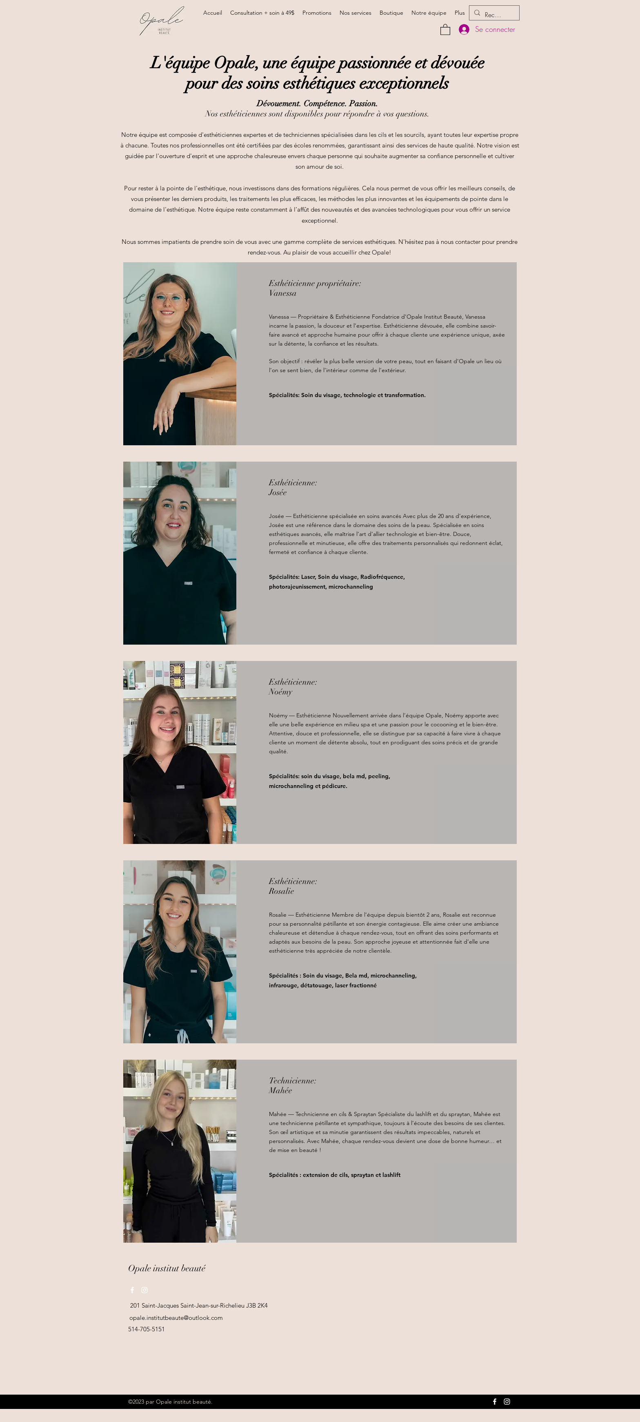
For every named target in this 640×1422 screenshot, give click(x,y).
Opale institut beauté (166, 1268)
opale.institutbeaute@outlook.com (176, 1318)
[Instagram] (144, 1290)
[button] (445, 29)
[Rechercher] (493, 15)
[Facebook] (132, 1290)
